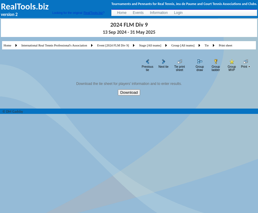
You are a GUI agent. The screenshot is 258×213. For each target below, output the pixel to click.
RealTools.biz (93, 12)
